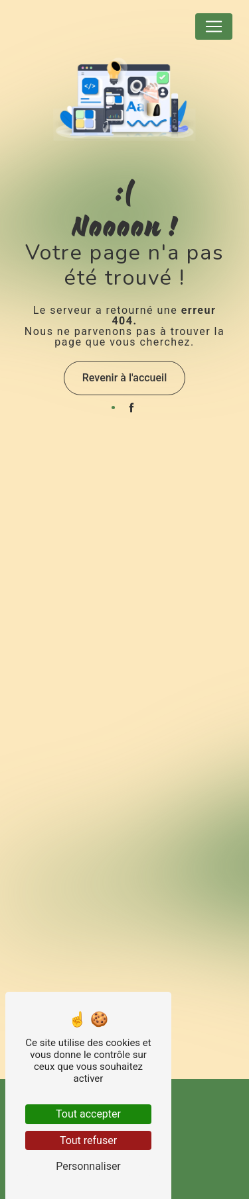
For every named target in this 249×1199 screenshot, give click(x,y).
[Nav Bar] (213, 26)
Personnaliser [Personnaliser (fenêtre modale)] (88, 1166)
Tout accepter (88, 1114)
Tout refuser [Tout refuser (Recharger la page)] (88, 1140)
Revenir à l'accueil (124, 377)
